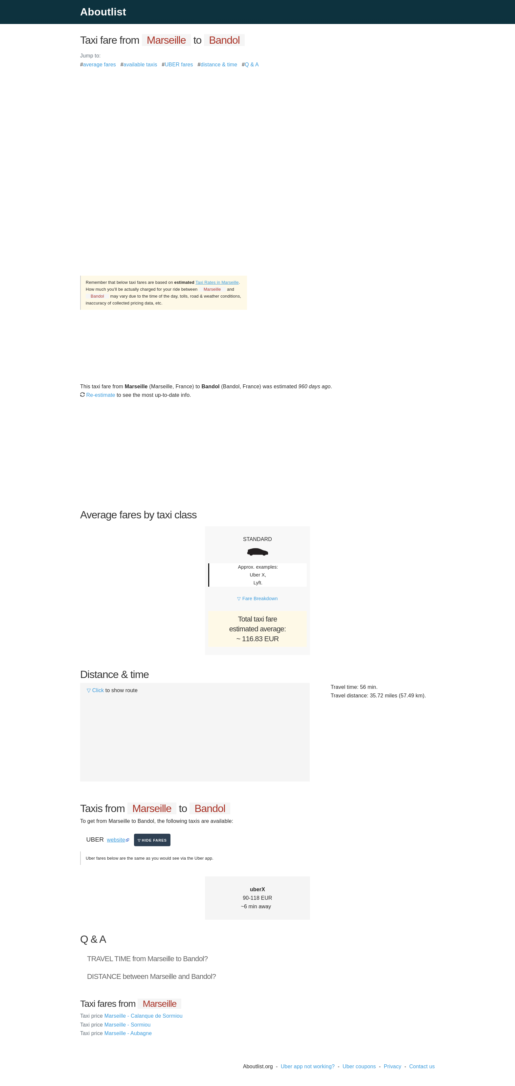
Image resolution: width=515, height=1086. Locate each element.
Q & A (252, 64)
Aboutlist (103, 12)
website (116, 840)
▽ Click (95, 690)
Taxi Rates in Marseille (217, 282)
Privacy (392, 1066)
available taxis (140, 64)
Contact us (422, 1066)
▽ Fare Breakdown (257, 598)
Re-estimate (97, 395)
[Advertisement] (257, 115)
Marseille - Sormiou (115, 1025)
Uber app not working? (308, 1066)
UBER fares (179, 64)
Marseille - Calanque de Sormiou (131, 1016)
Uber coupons (359, 1066)
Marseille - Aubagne (116, 1033)
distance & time (219, 64)
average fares (99, 64)
